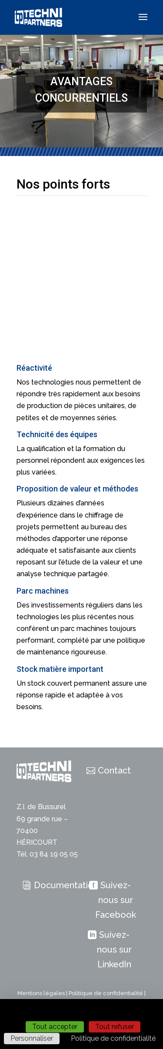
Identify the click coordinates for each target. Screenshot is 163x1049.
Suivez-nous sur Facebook (115, 900)
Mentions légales (41, 993)
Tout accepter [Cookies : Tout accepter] (54, 1026)
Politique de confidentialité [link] (113, 1038)
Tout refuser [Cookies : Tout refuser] (114, 1026)
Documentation (66, 885)
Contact (114, 770)
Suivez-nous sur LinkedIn (114, 949)
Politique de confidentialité (106, 993)
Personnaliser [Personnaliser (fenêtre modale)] (31, 1038)
